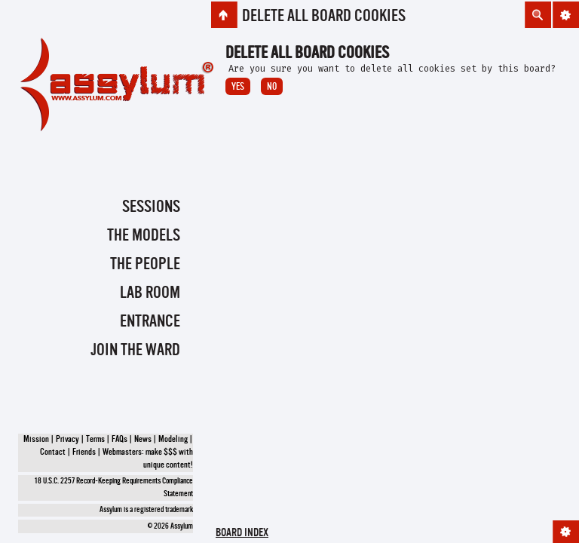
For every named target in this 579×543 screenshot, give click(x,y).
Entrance (150, 322)
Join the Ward (135, 350)
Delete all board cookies (324, 16)
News (143, 439)
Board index (242, 533)
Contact (53, 452)
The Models (143, 236)
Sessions (151, 207)
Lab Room (150, 293)
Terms (95, 439)
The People (145, 264)
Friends (84, 452)
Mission (36, 439)
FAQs (119, 439)
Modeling (173, 439)
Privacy (67, 439)
